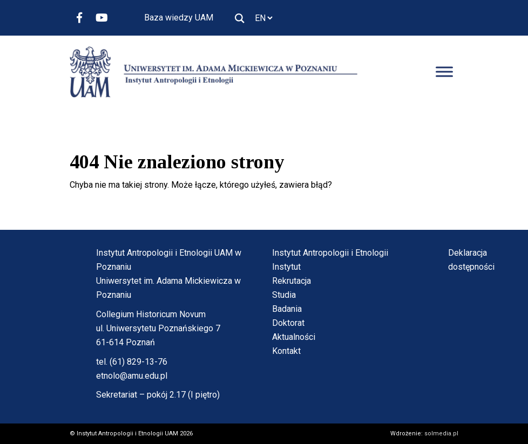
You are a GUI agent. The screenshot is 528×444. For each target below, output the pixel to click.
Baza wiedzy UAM (178, 17)
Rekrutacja (291, 281)
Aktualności (293, 337)
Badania (287, 309)
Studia (284, 295)
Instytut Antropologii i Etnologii (330, 253)
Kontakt (286, 351)
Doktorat (288, 323)
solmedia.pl (441, 433)
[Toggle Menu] (444, 72)
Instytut (286, 267)
